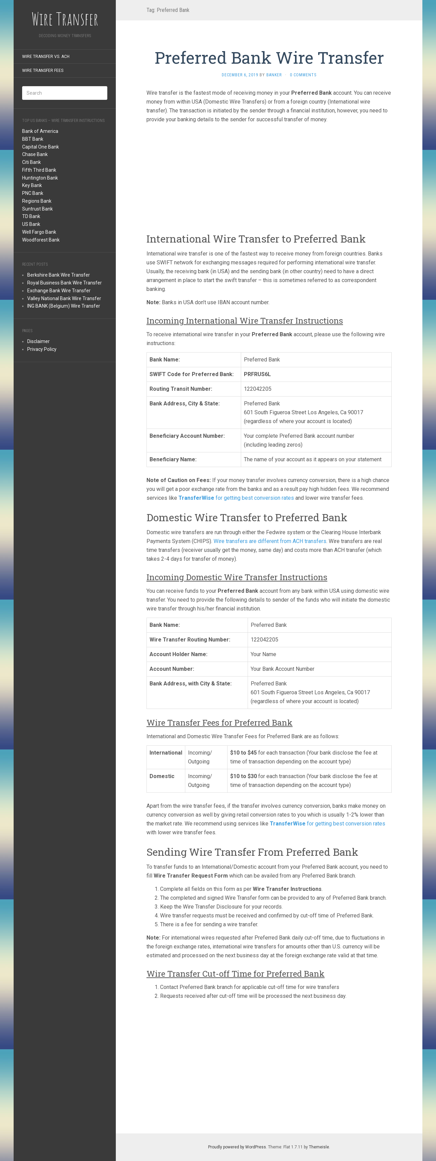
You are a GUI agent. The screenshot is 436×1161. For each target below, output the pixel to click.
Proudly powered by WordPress (237, 1147)
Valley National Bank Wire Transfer (64, 298)
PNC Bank (32, 193)
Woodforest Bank (41, 240)
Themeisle (319, 1147)
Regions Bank (36, 201)
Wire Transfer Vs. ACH (45, 56)
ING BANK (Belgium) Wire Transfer (63, 306)
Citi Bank (31, 162)
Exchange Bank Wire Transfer (59, 290)
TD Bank (31, 216)
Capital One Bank (40, 147)
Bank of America (40, 131)
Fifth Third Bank (39, 170)
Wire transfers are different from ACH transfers (270, 541)
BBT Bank (32, 139)
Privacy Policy (42, 349)
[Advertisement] (64, 473)
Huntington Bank (40, 178)
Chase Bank (35, 154)
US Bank (31, 224)
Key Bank (32, 185)
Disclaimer (38, 341)
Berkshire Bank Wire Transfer (58, 275)
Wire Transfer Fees (42, 70)
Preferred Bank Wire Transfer (269, 57)
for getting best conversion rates (236, 498)
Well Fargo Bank (39, 232)
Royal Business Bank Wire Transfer (64, 282)
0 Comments (303, 75)
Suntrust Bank (37, 209)
